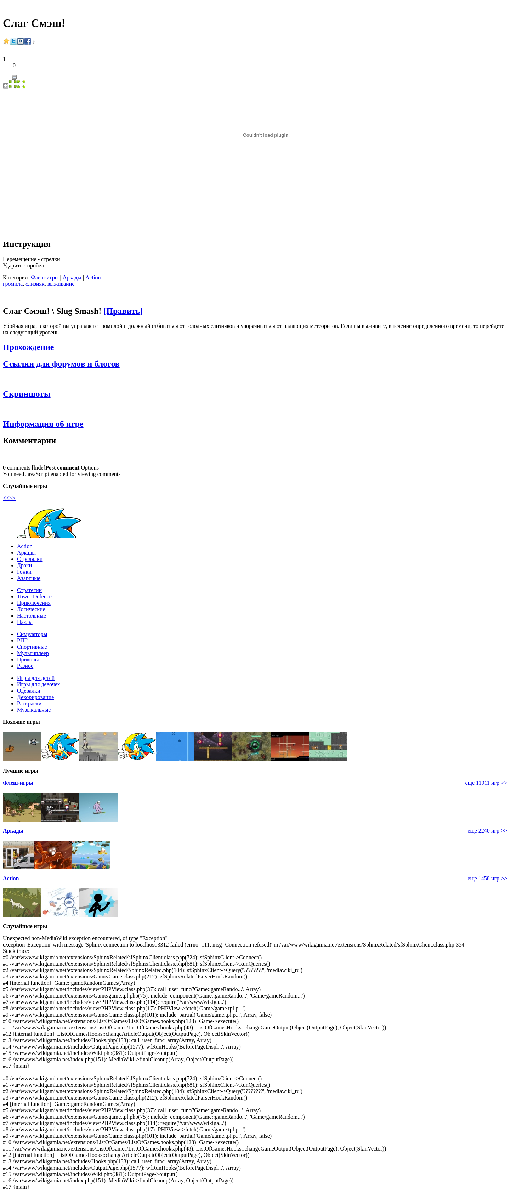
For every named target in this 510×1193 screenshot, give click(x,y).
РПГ (22, 640)
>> (12, 498)
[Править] (123, 311)
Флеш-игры (44, 277)
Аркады (72, 277)
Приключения (34, 603)
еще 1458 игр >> (487, 878)
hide (39, 468)
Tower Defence (34, 596)
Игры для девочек (38, 684)
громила (13, 284)
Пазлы (25, 622)
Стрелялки (29, 559)
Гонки (24, 572)
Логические (31, 609)
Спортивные (32, 647)
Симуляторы (32, 634)
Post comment (62, 468)
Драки (24, 565)
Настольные (31, 616)
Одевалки (28, 691)
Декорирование (35, 697)
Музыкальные (34, 710)
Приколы (28, 660)
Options (90, 468)
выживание (61, 284)
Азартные (28, 578)
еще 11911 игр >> (486, 783)
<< (6, 498)
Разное (25, 666)
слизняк (35, 284)
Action (93, 277)
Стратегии (29, 590)
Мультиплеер (33, 653)
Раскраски (29, 703)
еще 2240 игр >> (487, 831)
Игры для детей (36, 678)
